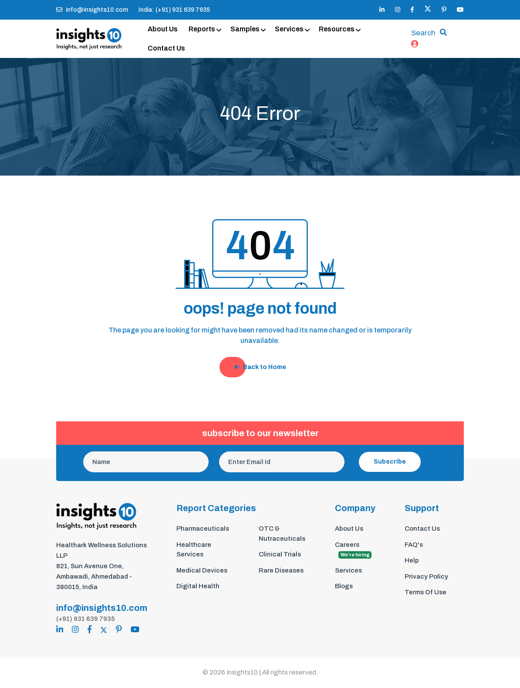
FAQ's (414, 545)
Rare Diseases (281, 570)
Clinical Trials (280, 554)
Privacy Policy (426, 576)
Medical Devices (201, 570)
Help (412, 560)
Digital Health (197, 586)
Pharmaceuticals (202, 528)
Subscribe (390, 462)
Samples (245, 29)
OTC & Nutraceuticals (282, 533)
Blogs (344, 586)
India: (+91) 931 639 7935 (174, 10)
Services (289, 29)
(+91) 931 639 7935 (85, 618)
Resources (337, 29)
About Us (163, 29)
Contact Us (166, 48)
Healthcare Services (193, 550)
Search (423, 33)
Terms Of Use (425, 592)
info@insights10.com (92, 10)
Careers (353, 550)
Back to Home (260, 367)
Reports (202, 29)
